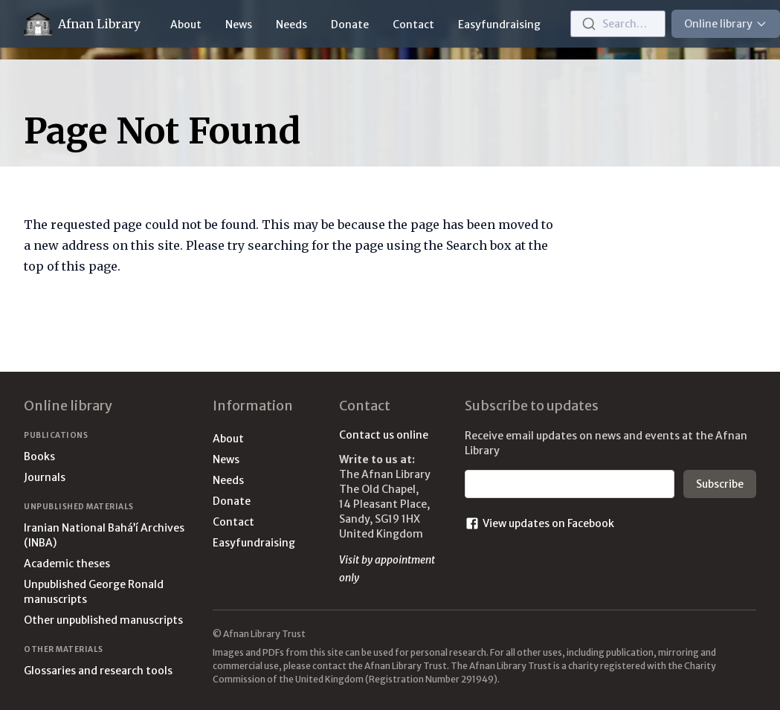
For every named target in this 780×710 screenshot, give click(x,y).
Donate (350, 24)
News (238, 24)
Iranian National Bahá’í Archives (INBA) (104, 535)
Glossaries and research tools (98, 670)
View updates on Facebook (539, 523)
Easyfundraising (499, 24)
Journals (44, 477)
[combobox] (617, 23)
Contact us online (383, 435)
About (186, 24)
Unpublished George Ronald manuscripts (94, 592)
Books (39, 456)
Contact (413, 24)
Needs (291, 24)
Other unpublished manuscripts (103, 620)
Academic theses (67, 563)
